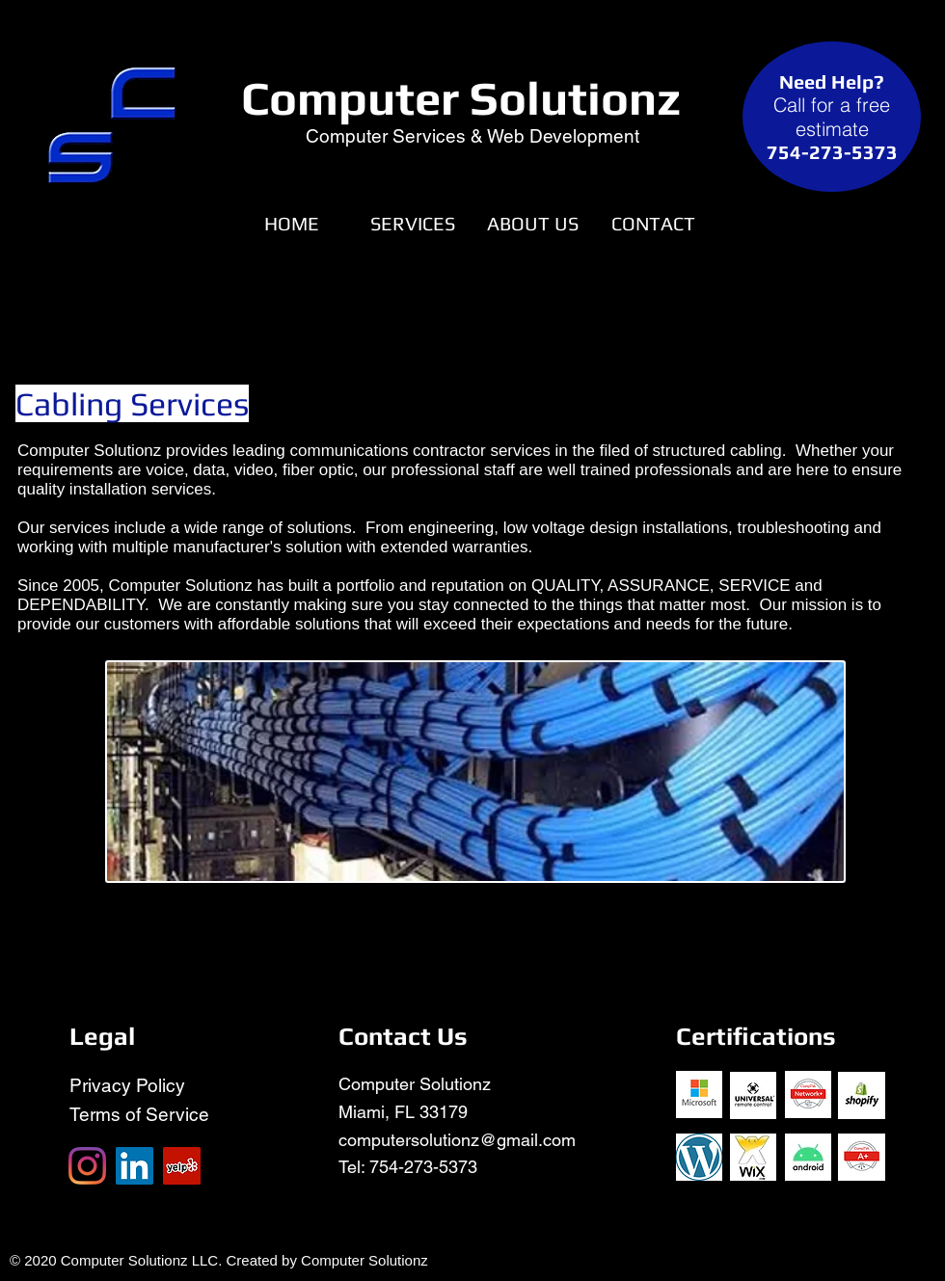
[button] (412, 223)
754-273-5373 (423, 1167)
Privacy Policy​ (127, 1085)
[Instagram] (87, 1166)
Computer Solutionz (461, 97)
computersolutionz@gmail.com (457, 1140)
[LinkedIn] (134, 1166)
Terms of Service (139, 1114)
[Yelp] (182, 1166)
